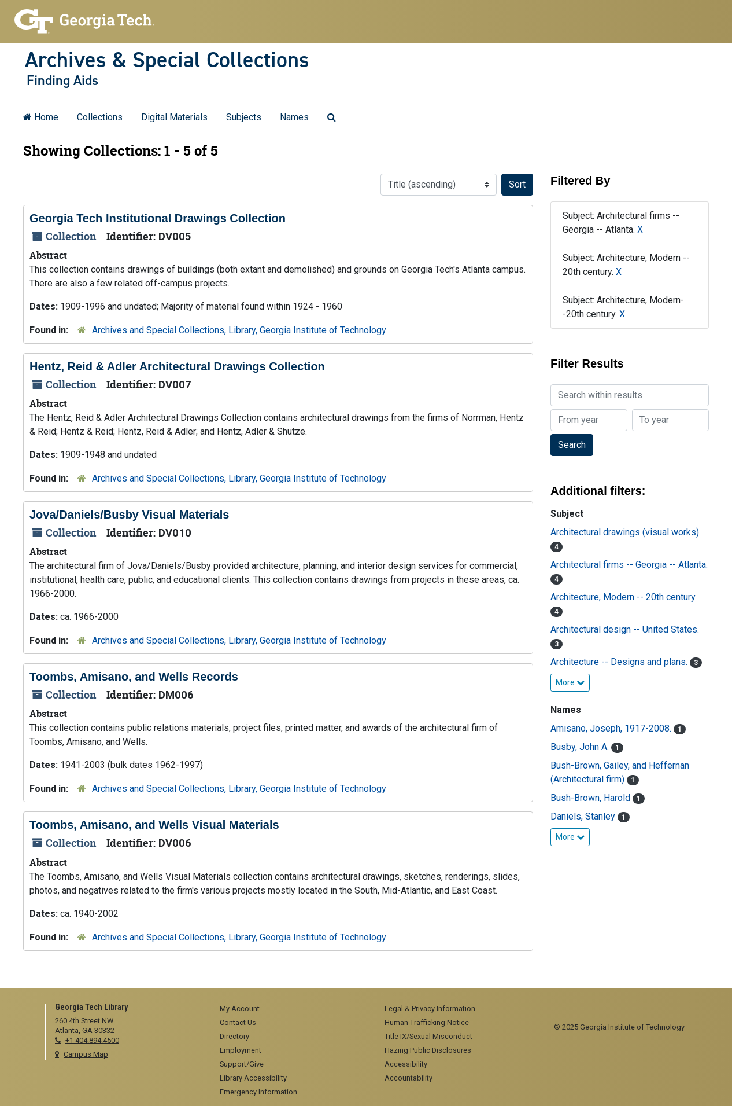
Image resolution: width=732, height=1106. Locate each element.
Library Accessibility (253, 1078)
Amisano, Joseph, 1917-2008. (612, 728)
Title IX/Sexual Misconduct (428, 1036)
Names (294, 117)
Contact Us (238, 1022)
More (570, 682)
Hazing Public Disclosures (428, 1050)
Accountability (408, 1078)
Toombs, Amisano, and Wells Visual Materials (154, 824)
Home (40, 117)
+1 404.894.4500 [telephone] (92, 1040)
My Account (240, 1008)
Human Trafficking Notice (427, 1022)
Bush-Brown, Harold (591, 797)
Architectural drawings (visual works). (625, 532)
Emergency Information (258, 1091)
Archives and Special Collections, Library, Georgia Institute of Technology (239, 330)
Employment (240, 1050)
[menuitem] (288, 1009)
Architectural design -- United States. (624, 629)
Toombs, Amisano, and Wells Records (133, 676)
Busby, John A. (580, 746)
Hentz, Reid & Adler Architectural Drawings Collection (177, 366)
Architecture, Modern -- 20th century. (623, 596)
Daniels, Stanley (584, 816)
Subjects (243, 117)
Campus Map (86, 1054)
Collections (100, 117)
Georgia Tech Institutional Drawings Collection (157, 218)
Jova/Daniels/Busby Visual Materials (129, 514)
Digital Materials (174, 117)
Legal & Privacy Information (430, 1008)
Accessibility (406, 1064)
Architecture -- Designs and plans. (620, 661)
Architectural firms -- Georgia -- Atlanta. (629, 564)
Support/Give (242, 1064)
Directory (234, 1036)
